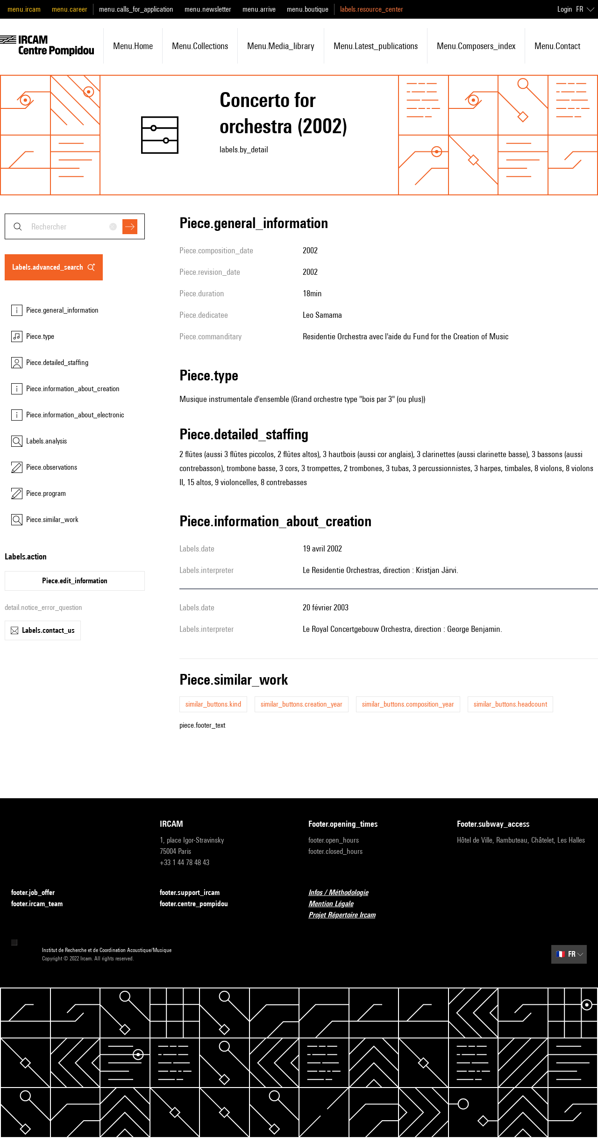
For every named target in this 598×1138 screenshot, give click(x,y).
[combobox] (75, 226)
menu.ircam (24, 9)
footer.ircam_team (42, 904)
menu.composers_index (476, 46)
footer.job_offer (38, 893)
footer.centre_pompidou (199, 904)
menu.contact (557, 46)
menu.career (69, 9)
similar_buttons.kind (213, 704)
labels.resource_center (371, 9)
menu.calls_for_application (136, 9)
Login (564, 9)
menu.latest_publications (376, 46)
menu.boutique (307, 9)
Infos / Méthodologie (343, 893)
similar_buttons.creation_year (301, 704)
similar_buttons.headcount (510, 704)
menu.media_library (280, 46)
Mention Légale (336, 904)
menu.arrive (259, 9)
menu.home (133, 46)
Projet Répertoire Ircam (347, 915)
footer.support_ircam (195, 893)
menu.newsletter (208, 9)
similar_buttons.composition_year (408, 704)
